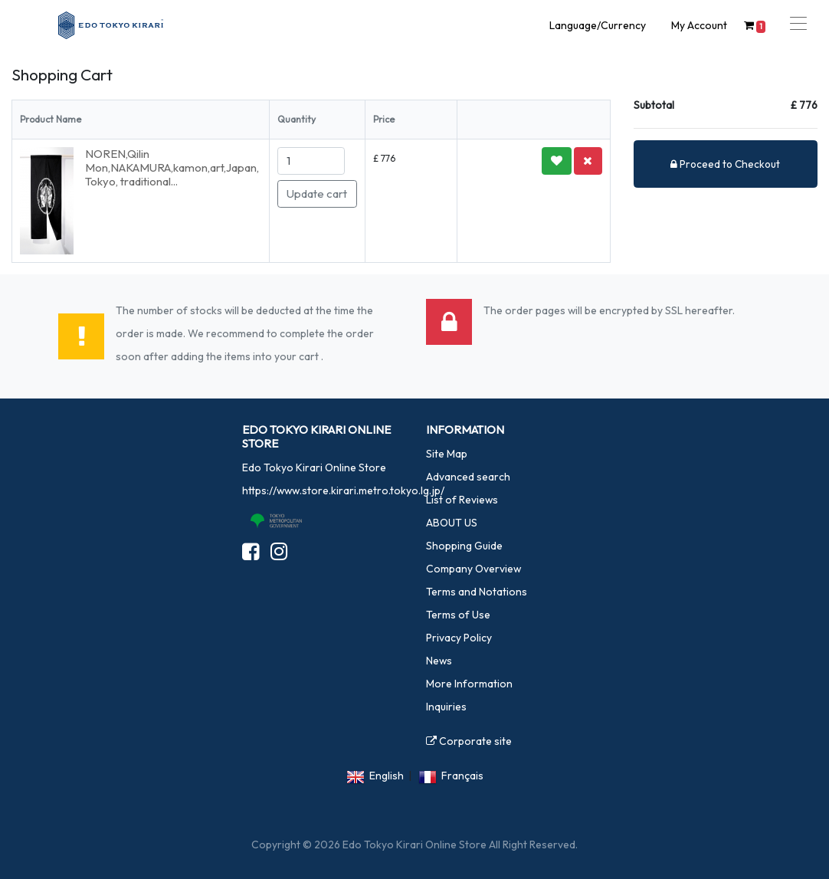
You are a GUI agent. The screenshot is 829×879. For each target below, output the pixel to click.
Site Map (446, 454)
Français (462, 775)
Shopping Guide (464, 546)
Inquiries (446, 706)
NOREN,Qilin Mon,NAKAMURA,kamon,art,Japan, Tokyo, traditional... (173, 167)
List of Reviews (462, 500)
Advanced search (468, 477)
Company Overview (473, 569)
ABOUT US (451, 523)
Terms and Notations (476, 592)
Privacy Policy (459, 637)
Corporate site (469, 741)
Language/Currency (597, 25)
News (439, 660)
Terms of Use (458, 615)
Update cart (317, 193)
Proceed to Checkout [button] (725, 164)
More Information (469, 683)
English (386, 775)
